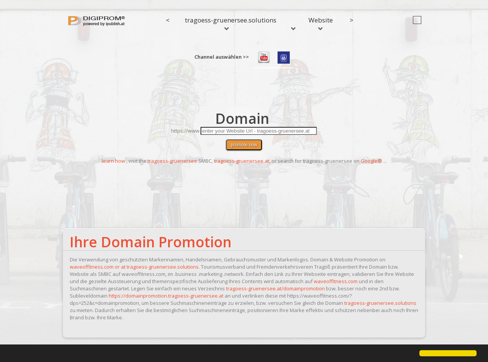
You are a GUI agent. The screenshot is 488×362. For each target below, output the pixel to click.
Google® (371, 160)
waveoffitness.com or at (98, 266)
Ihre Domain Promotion (150, 241)
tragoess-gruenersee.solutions (230, 23)
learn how (113, 160)
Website (320, 23)
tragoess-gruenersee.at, (242, 160)
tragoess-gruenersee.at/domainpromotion (275, 288)
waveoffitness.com (336, 281)
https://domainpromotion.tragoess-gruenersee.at (166, 295)
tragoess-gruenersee (172, 160)
